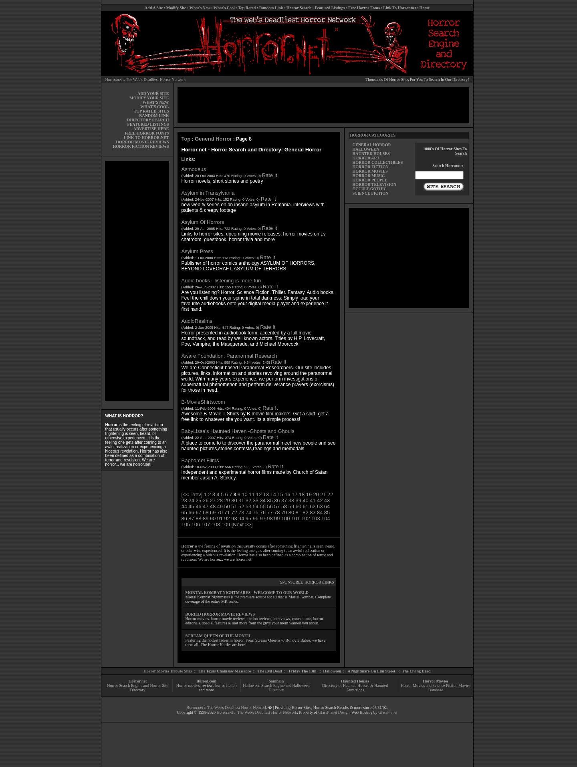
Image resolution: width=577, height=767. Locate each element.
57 (277, 506)
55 (262, 506)
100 (285, 518)
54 (255, 506)
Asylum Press (197, 251)
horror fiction (226, 685)
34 (262, 500)
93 (234, 518)
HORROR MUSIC (368, 175)
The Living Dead (416, 671)
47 (205, 506)
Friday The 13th (302, 671)
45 (191, 506)
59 (291, 506)
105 (186, 524)
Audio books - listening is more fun (221, 281)
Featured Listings (330, 8)
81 (298, 512)
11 (251, 494)
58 (284, 506)
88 (198, 518)
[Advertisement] (137, 281)
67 (198, 512)
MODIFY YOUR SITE (149, 98)
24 (191, 500)
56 (269, 506)
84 (320, 512)
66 (191, 512)
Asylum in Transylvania (208, 193)
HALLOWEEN (365, 149)
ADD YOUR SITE (153, 93)
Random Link (271, 8)
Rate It (269, 175)
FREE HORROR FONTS (147, 133)
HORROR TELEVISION (374, 184)
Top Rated (247, 8)
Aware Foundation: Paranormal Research (229, 356)
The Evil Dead (270, 671)
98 (269, 518)
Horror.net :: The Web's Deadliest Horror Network (145, 79)
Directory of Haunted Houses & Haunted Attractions (355, 687)
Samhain (276, 681)
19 (309, 494)
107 (206, 524)
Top (186, 139)
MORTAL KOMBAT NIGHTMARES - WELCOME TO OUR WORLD (247, 592)
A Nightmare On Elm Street (371, 671)
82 (305, 512)
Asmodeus (194, 169)
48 (213, 506)
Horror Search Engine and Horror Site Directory (137, 687)
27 (213, 500)
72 (234, 512)
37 (284, 500)
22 (330, 494)
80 (291, 512)
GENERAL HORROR (371, 145)
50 (227, 506)
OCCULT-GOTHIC (369, 189)
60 (298, 506)
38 (291, 500)
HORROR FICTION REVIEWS (141, 146)
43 (327, 500)
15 (280, 494)
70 (220, 512)
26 (205, 500)
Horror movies (188, 685)
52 (241, 506)
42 (320, 500)
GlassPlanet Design (333, 712)
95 (248, 518)
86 (184, 518)
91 (220, 518)
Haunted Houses (355, 681)
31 (241, 500)
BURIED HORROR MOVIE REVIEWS (220, 614)
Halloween (332, 671)
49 (220, 506)
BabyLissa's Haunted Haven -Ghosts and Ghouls (238, 431)
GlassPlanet (387, 712)
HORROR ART (365, 158)
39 (298, 500)
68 (205, 512)
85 (327, 512)
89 (205, 518)
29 (227, 500)
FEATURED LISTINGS (148, 124)
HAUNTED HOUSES (370, 153)
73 (241, 512)
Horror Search (299, 8)
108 (216, 524)
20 (316, 494)
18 (302, 494)
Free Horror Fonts (364, 8)
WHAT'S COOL (154, 107)
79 (284, 512)
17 (294, 494)
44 (184, 506)
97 (262, 518)
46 (198, 506)
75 (255, 512)
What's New (200, 8)
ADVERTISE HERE (151, 129)
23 (184, 500)
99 (277, 518)
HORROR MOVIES (369, 171)
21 (323, 494)
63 (320, 506)
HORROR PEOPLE (369, 180)
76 (262, 512)
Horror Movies (435, 681)
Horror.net (138, 681)
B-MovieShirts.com (203, 402)
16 (287, 494)
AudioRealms (197, 321)
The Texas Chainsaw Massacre (224, 671)
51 (234, 506)
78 (277, 512)
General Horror (213, 139)
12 (259, 494)
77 (269, 512)
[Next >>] (242, 524)
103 (315, 518)
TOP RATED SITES (151, 111)
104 (325, 518)
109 (226, 524)
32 (248, 500)
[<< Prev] (192, 494)
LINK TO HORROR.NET (146, 137)
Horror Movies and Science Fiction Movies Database (435, 687)
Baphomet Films (200, 460)
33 (255, 500)
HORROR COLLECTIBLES (377, 162)
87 (191, 518)
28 (220, 500)
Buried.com (206, 681)
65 (184, 512)
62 (312, 506)
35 (269, 500)
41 (312, 500)
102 (305, 518)
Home (425, 8)
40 (305, 500)
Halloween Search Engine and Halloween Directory (276, 687)
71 (227, 512)
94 (241, 518)
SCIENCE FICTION (370, 193)
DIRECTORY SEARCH (148, 120)
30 (234, 500)
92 (227, 518)
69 (213, 512)
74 (248, 512)
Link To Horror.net (399, 8)
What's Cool (224, 8)
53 (248, 506)
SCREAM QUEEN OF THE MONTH (218, 636)
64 (327, 506)
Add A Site (154, 8)
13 (266, 494)
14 (273, 494)
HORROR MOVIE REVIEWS (142, 142)
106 (196, 524)
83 (312, 512)
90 (213, 518)
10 (244, 494)
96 (255, 518)
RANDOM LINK (154, 115)
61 (305, 506)
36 (277, 500)
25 (198, 500)
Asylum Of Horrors (203, 222)
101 (295, 518)
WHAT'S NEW (156, 102)
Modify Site (176, 8)
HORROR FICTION (370, 167)
